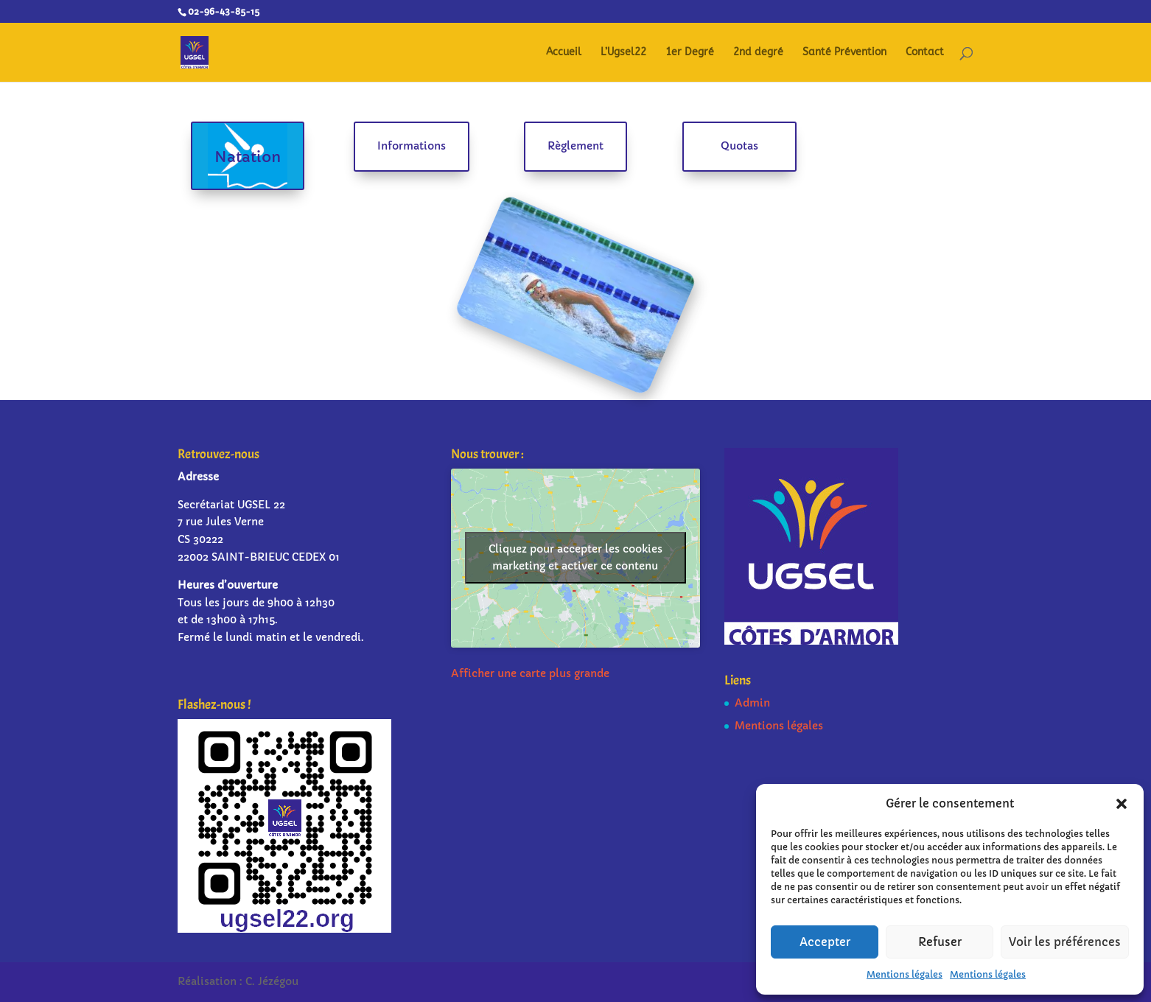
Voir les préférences (1065, 942)
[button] (1121, 803)
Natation (247, 157)
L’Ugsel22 (623, 52)
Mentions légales (904, 974)
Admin (752, 703)
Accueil (563, 52)
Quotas (739, 146)
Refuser (940, 942)
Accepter (825, 942)
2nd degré (758, 52)
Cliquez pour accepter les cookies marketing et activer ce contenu (575, 557)
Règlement (575, 146)
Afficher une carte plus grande (530, 673)
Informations (411, 146)
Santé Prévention (844, 52)
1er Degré (689, 52)
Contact (925, 52)
